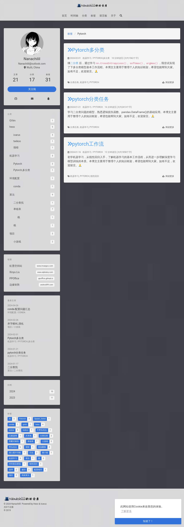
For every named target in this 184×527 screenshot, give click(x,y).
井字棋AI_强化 (17, 321)
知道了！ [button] (148, 521)
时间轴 (74, 15)
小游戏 (18, 324)
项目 (12, 324)
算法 (12, 364)
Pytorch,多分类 (101, 58)
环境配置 (14, 311)
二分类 (74, 63)
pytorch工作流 (86, 144)
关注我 (32, 89)
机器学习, (84, 82)
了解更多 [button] (126, 511)
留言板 (103, 15)
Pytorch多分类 (86, 50)
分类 (84, 15)
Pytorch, (85, 176)
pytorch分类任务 (88, 99)
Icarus (44, 504)
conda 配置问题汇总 (20, 308)
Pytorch (94, 82)
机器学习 (87, 58)
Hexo (35, 504)
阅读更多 (168, 82)
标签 (93, 15)
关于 (113, 15)
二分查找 (14, 361)
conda (22, 311)
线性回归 (94, 176)
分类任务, (75, 82)
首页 (64, 15)
